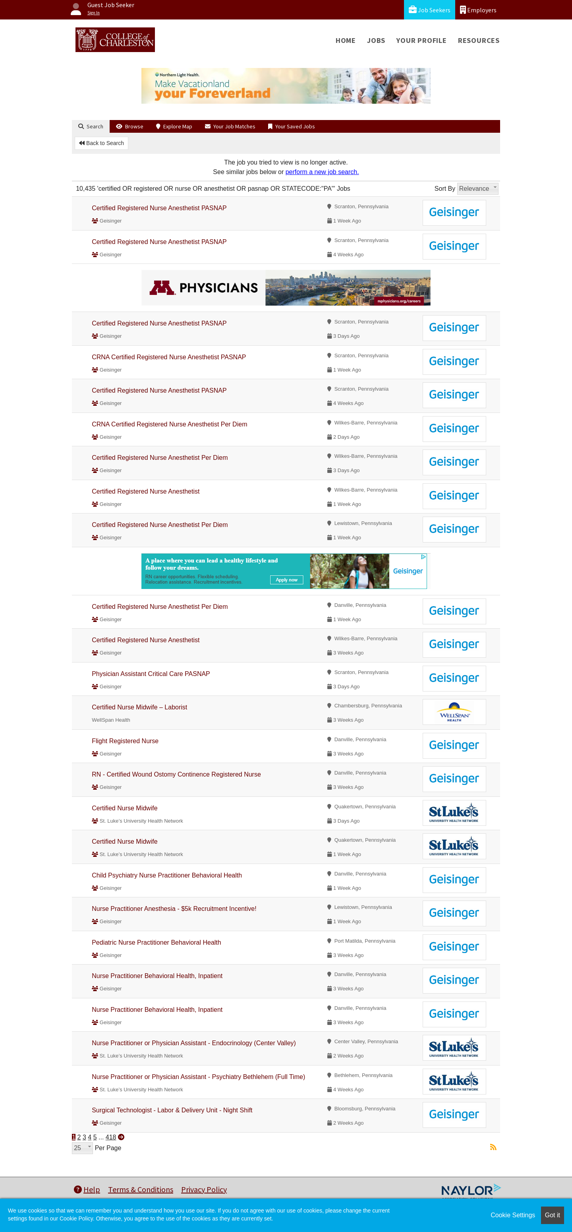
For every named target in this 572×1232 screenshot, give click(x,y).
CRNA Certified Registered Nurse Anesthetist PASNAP (169, 357)
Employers (478, 10)
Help (87, 1189)
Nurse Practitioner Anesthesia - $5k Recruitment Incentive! (174, 908)
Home (346, 40)
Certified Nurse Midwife (124, 808)
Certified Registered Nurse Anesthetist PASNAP (159, 208)
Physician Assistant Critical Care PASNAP (151, 673)
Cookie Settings (513, 1215)
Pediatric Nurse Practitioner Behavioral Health (156, 942)
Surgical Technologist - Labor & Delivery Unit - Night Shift (172, 1110)
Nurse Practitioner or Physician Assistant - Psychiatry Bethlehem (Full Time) (198, 1076)
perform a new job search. (322, 172)
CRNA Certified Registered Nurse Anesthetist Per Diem (169, 424)
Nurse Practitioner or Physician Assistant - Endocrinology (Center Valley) (194, 1043)
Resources (479, 40)
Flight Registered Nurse (125, 741)
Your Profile (421, 40)
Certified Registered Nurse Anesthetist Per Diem (160, 457)
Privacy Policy (204, 1189)
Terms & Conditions (140, 1189)
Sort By (445, 188)
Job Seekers (429, 10)
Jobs (376, 40)
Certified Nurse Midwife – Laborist (139, 707)
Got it (552, 1215)
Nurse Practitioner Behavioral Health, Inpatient (157, 975)
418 (111, 1137)
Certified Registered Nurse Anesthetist (145, 491)
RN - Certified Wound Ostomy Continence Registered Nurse (176, 774)
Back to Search (101, 143)
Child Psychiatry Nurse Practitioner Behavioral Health (167, 875)
